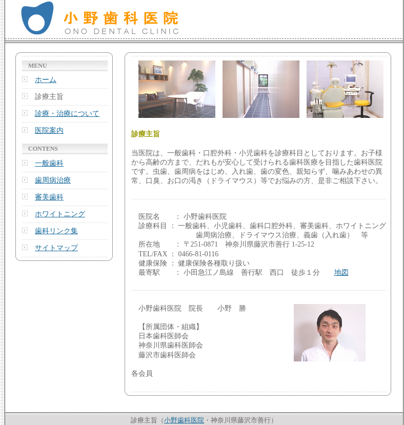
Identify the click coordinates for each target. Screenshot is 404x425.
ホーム (45, 80)
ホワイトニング (60, 214)
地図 (341, 272)
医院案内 (49, 130)
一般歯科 (49, 163)
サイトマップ (56, 248)
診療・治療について (67, 113)
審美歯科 (49, 197)
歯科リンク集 (56, 231)
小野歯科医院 (184, 420)
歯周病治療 (53, 180)
